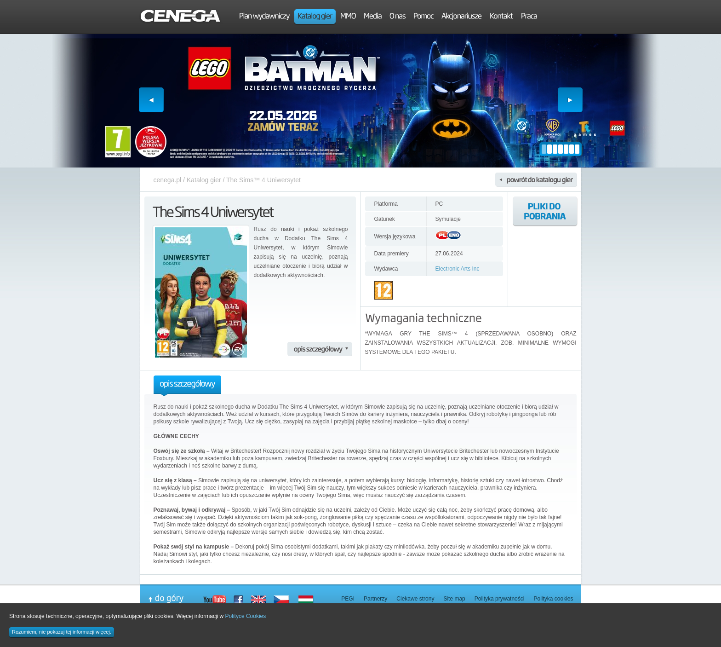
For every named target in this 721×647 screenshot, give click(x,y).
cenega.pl (168, 180)
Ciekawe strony (415, 598)
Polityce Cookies (245, 616)
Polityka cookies (553, 598)
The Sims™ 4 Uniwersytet (263, 180)
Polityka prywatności (500, 598)
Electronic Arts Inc (457, 269)
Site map (454, 598)
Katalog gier (204, 180)
